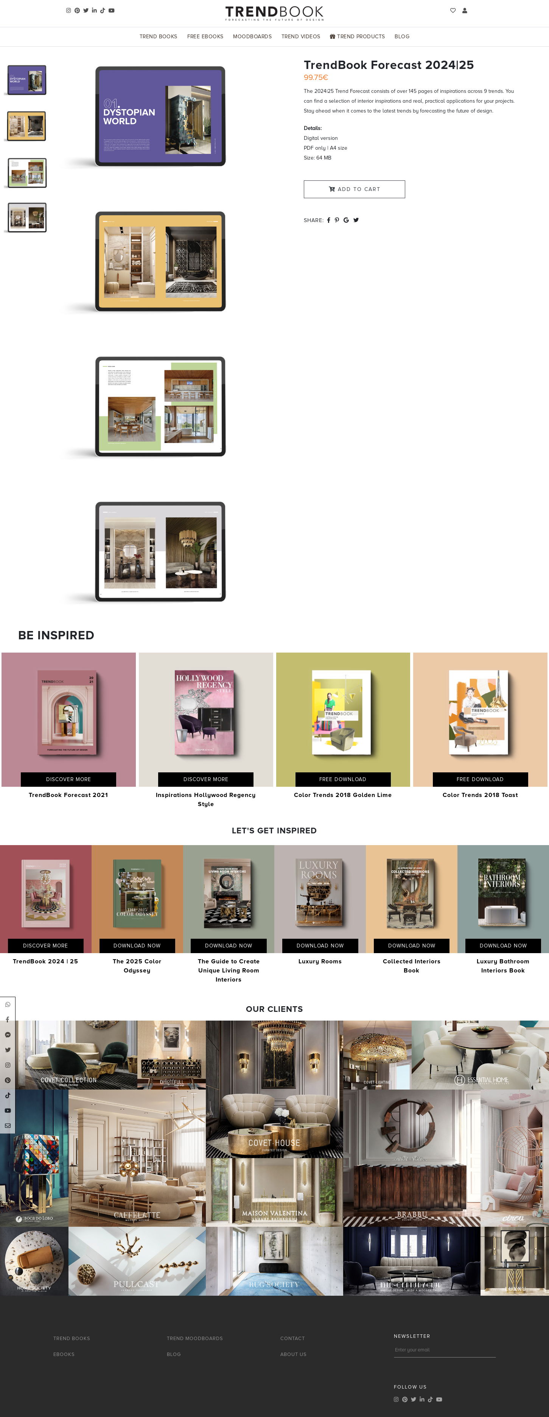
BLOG (174, 1354)
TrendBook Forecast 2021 (68, 795)
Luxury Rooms (320, 961)
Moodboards (252, 36)
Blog (402, 36)
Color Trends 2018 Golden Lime (343, 795)
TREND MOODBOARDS (195, 1339)
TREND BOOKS (71, 1339)
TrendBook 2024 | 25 (45, 961)
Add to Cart (355, 189)
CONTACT (292, 1339)
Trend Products (357, 36)
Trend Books (158, 36)
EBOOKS (64, 1354)
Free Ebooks (205, 36)
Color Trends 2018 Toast (480, 795)
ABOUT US (293, 1354)
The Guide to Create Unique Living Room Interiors (229, 970)
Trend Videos (300, 36)
